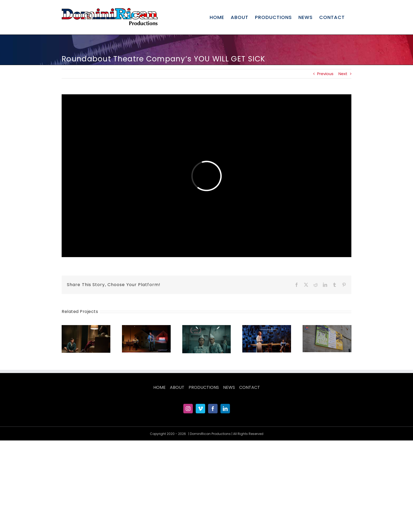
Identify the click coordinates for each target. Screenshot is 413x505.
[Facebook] (213, 408)
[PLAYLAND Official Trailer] (206, 328)
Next (342, 73)
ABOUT (177, 387)
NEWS (229, 387)
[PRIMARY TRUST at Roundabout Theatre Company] (146, 328)
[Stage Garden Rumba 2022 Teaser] (327, 328)
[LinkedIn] (225, 408)
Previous (325, 73)
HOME (159, 387)
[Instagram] (188, 408)
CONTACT (249, 387)
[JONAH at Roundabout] (86, 328)
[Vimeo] (200, 408)
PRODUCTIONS (204, 387)
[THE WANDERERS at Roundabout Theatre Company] (266, 328)
